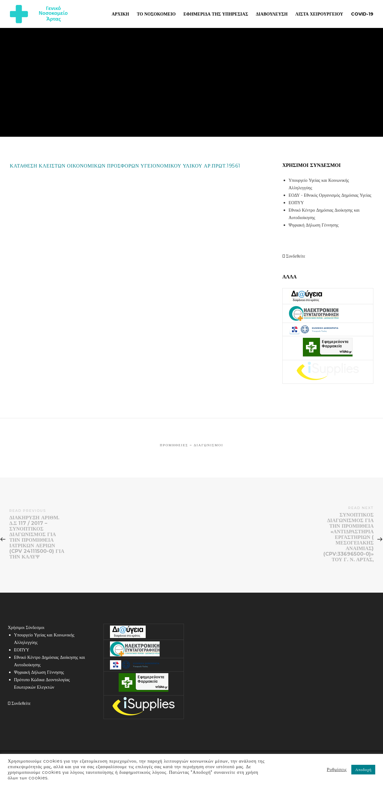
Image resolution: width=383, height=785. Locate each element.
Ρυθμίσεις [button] (337, 769)
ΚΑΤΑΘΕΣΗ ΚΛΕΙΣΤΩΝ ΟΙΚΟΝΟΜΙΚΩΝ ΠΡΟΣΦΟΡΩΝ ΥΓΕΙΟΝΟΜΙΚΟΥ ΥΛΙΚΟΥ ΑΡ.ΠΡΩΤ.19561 (125, 166)
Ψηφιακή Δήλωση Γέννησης (314, 225)
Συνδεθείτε (293, 256)
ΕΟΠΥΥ (296, 202)
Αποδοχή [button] (363, 769)
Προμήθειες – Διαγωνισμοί (191, 445)
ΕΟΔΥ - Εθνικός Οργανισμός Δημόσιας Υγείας (330, 195)
